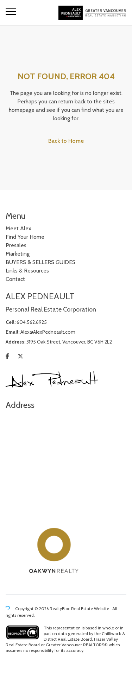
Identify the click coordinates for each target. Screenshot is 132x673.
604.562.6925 (32, 322)
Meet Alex (18, 228)
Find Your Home (25, 236)
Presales (16, 245)
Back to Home (66, 140)
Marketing (18, 253)
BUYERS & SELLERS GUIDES (40, 262)
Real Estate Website (90, 608)
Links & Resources (27, 270)
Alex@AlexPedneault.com (47, 332)
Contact (15, 279)
